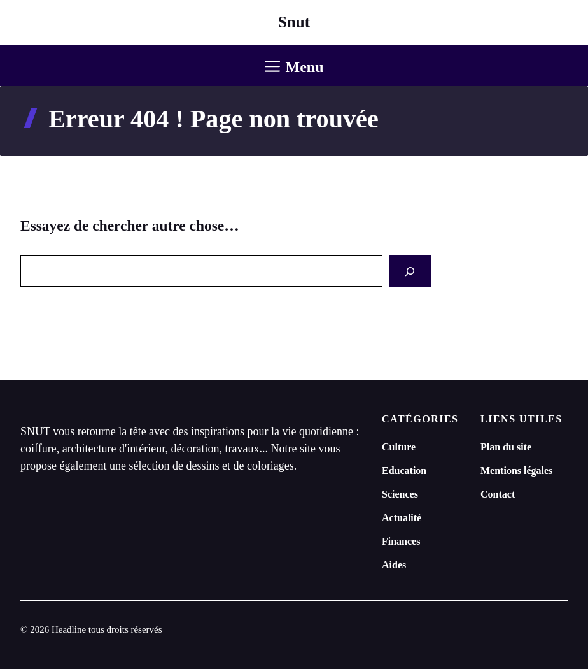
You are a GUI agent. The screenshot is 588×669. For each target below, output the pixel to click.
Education (404, 470)
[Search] (410, 271)
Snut (294, 22)
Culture (399, 447)
